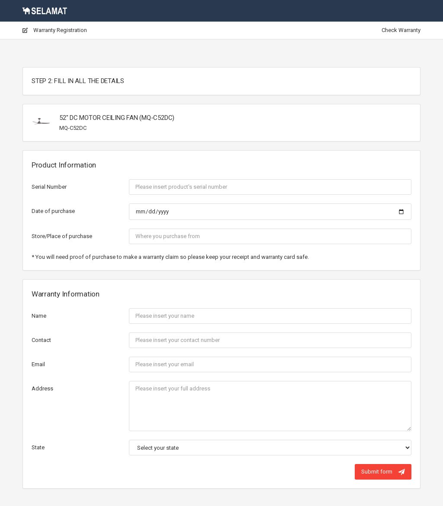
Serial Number (49, 187)
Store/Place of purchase (62, 236)
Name (39, 316)
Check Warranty (401, 30)
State (38, 447)
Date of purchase (53, 211)
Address (42, 388)
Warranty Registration (54, 30)
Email (38, 364)
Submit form (383, 471)
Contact (41, 340)
